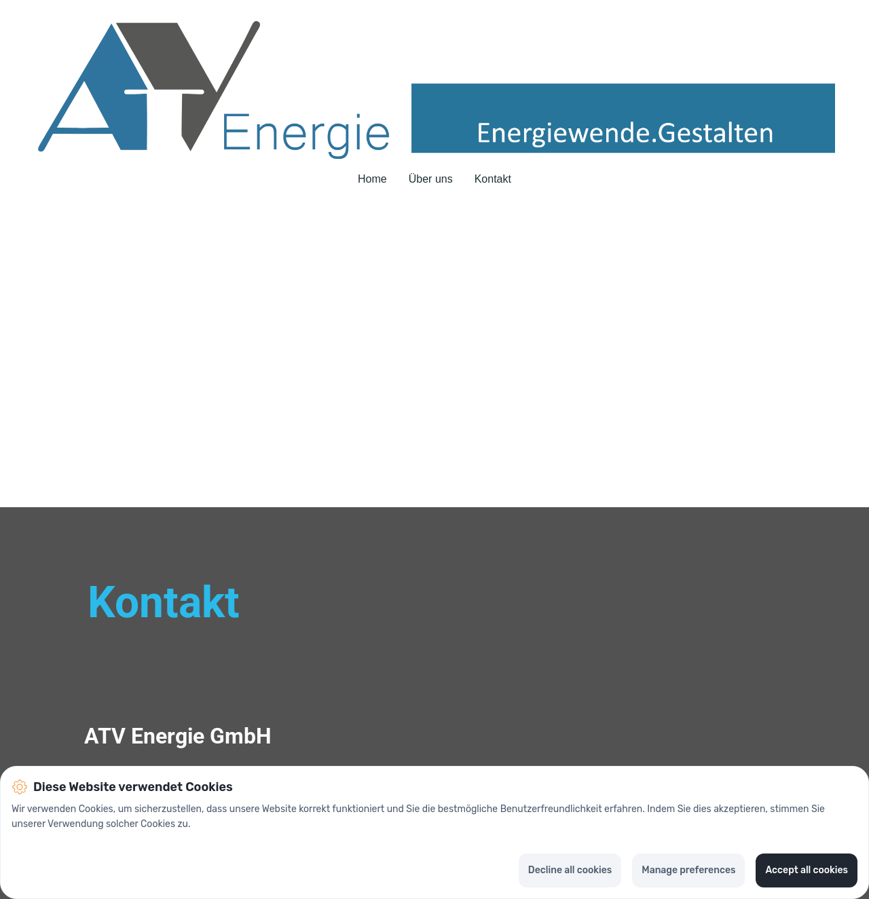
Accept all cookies (806, 870)
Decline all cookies (570, 870)
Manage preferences (688, 870)
